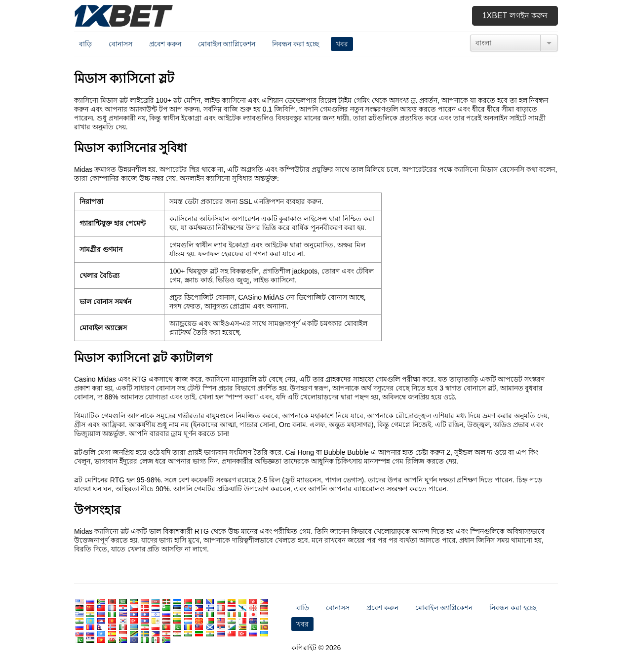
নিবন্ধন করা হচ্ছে (295, 44)
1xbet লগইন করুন (515, 15)
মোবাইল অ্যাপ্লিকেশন (227, 44)
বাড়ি (85, 44)
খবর (342, 44)
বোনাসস (120, 44)
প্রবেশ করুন (165, 44)
